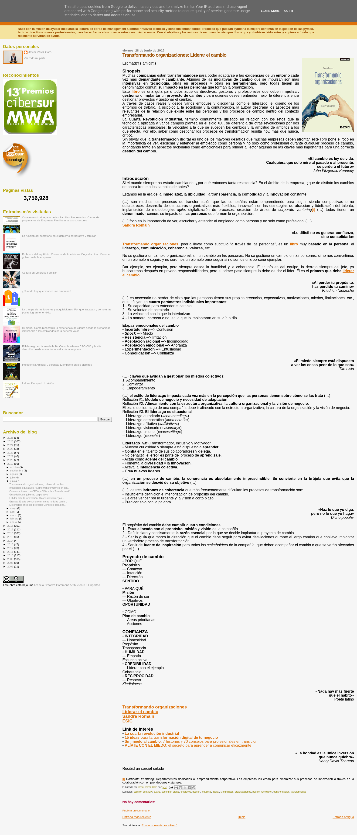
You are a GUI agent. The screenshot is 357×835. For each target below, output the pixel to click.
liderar (216, 791)
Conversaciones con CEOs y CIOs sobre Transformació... (40, 491)
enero (14, 522)
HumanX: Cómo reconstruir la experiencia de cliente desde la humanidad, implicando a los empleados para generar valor (66, 329)
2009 (10, 558)
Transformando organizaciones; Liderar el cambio (36, 484)
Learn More (270, 11)
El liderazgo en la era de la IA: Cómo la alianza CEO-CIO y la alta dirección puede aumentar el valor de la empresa (62, 348)
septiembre (17, 470)
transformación (281, 791)
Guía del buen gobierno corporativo (28, 494)
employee (185, 791)
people (256, 791)
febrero (14, 518)
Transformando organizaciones (150, 244)
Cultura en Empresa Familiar (39, 272)
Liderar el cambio (140, 711)
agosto (14, 474)
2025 (10, 441)
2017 (10, 529)
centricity (147, 791)
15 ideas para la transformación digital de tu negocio (171, 737)
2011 (10, 551)
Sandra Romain (138, 716)
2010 (10, 555)
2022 (10, 452)
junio (13, 481)
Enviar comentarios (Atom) (159, 825)
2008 (10, 562)
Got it (288, 11)
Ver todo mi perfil (34, 58)
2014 (10, 540)
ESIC (127, 720)
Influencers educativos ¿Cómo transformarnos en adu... (39, 487)
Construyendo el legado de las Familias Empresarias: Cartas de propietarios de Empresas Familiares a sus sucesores (60, 219)
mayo (13, 508)
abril (13, 511)
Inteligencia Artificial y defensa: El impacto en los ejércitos (57, 364)
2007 (10, 566)
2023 (10, 448)
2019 (10, 463)
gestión (196, 791)
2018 (10, 525)
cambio (138, 791)
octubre (15, 467)
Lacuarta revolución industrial (152, 733)
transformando (298, 791)
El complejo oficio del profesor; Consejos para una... (37, 504)
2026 (10, 437)
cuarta (157, 791)
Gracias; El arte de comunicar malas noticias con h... (38, 501)
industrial (206, 791)
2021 (10, 456)
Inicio (241, 817)
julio (13, 477)
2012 (10, 548)
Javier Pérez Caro (39, 52)
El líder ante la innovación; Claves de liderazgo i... (36, 498)
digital (176, 791)
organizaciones (243, 791)
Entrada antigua (343, 817)
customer (166, 791)
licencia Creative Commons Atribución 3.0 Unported (67, 585)
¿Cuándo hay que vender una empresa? (46, 290)
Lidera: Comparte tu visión (38, 383)
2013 (10, 544)
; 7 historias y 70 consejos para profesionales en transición (191, 741)
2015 (10, 536)
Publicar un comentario (136, 810)
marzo (14, 515)
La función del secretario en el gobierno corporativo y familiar (59, 235)
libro (294, 244)
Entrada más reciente (136, 817)
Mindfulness (227, 791)
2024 (10, 445)
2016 (10, 533)
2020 (10, 459)
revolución (266, 791)
